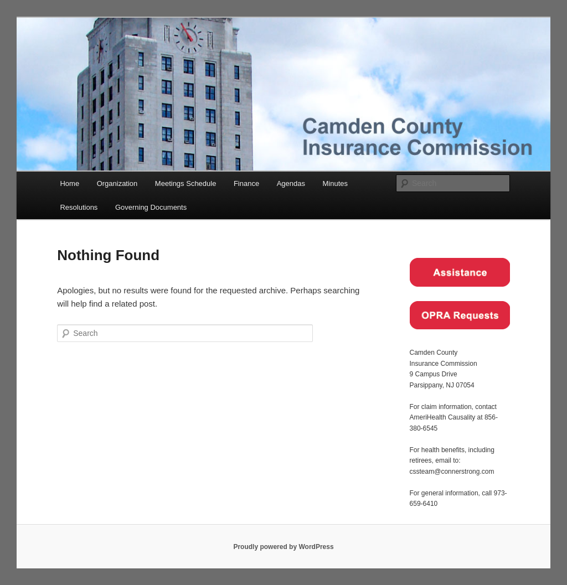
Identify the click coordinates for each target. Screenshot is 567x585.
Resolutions (78, 207)
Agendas (291, 183)
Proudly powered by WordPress (283, 547)
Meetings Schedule (186, 183)
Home (69, 183)
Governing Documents (151, 207)
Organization (117, 183)
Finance (246, 183)
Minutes (335, 183)
